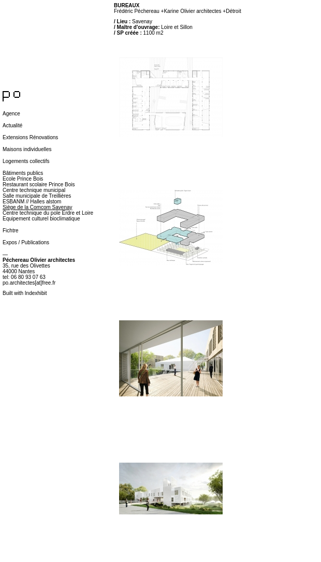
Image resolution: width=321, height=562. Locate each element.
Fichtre (11, 230)
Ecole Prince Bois (23, 179)
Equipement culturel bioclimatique (41, 218)
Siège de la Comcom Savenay (37, 207)
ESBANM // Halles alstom (32, 201)
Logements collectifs (26, 161)
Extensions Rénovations (30, 137)
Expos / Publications (26, 242)
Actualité (12, 125)
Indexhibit (36, 293)
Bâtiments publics (23, 173)
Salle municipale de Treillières (37, 196)
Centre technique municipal (34, 190)
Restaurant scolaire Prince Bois (39, 184)
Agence (11, 113)
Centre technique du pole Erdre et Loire (48, 213)
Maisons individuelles (27, 149)
